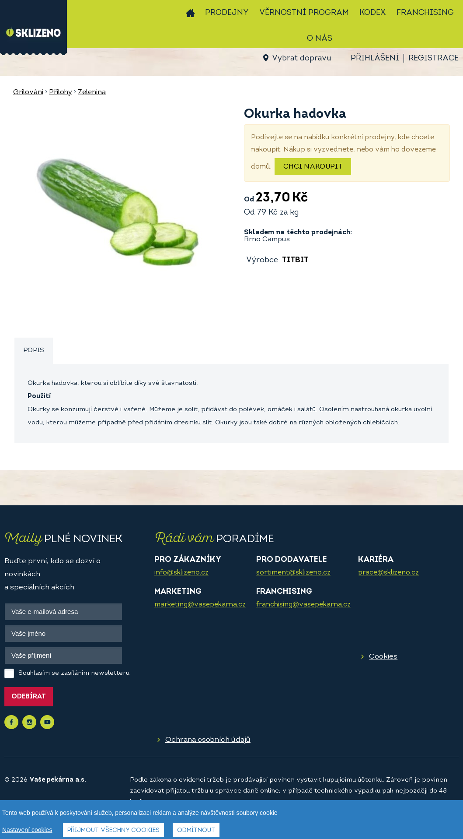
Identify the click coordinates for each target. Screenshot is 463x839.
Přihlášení (375, 58)
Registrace (433, 58)
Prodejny (227, 13)
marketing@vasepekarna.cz (200, 604)
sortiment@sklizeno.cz (293, 572)
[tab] (33, 351)
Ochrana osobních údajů (208, 740)
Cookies (383, 656)
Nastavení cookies (27, 829)
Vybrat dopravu (301, 58)
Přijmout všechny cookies (113, 830)
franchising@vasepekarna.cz (303, 604)
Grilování (28, 92)
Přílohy (60, 92)
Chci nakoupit (312, 166)
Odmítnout (196, 830)
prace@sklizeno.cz (388, 572)
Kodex (372, 13)
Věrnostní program (304, 13)
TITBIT (295, 260)
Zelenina (92, 92)
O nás (319, 39)
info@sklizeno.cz (181, 572)
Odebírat (28, 697)
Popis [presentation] (33, 350)
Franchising (425, 13)
